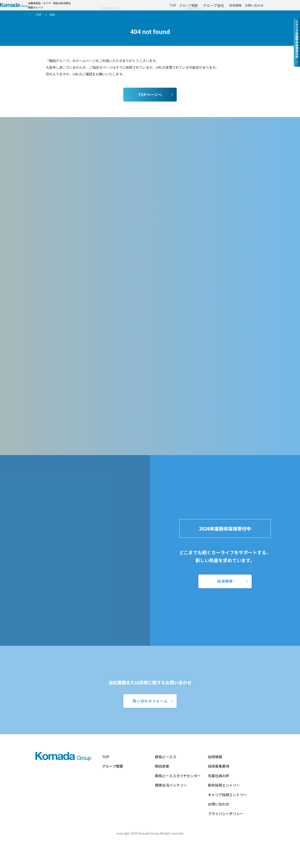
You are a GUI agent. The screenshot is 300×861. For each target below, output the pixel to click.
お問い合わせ (250, 7)
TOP (151, 7)
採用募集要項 (218, 784)
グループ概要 (172, 7)
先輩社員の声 (218, 794)
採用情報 (226, 7)
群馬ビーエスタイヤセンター (178, 794)
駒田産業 (162, 784)
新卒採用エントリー (224, 803)
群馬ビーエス (165, 775)
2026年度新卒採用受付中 (225, 550)
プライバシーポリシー (225, 832)
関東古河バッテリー (171, 803)
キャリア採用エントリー (227, 813)
